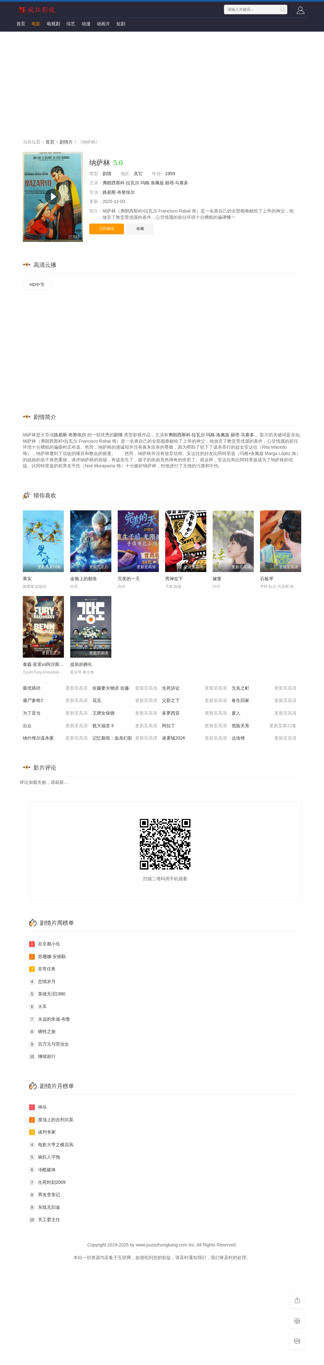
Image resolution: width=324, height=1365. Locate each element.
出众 (55, 726)
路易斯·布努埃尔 (119, 192)
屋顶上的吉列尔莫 (51, 1120)
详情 (229, 217)
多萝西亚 (194, 713)
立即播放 (106, 228)
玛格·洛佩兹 (152, 182)
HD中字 (37, 284)
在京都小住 (44, 944)
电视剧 (53, 23)
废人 (264, 713)
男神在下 (174, 578)
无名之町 (264, 688)
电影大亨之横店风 (51, 1145)
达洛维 (264, 738)
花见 (124, 701)
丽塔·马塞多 (177, 182)
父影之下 (194, 701)
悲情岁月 (42, 982)
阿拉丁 (194, 726)
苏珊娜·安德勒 (47, 957)
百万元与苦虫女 (49, 1044)
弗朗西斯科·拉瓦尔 (121, 182)
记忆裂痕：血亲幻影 (124, 738)
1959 (170, 173)
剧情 (107, 173)
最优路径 (55, 688)
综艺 (70, 23)
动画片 (103, 23)
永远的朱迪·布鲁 (49, 1019)
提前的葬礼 (81, 664)
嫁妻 (217, 578)
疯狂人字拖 (44, 1157)
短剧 (120, 23)
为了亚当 (55, 713)
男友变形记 (44, 1195)
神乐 (38, 1107)
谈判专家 (42, 1132)
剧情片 (66, 141)
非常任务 (42, 969)
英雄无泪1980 (47, 994)
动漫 (86, 23)
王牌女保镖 (124, 713)
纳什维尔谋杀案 (55, 738)
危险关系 (264, 726)
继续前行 (42, 1057)
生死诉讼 (194, 688)
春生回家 (264, 701)
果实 (27, 578)
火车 (38, 1007)
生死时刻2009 (47, 1182)
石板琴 (266, 578)
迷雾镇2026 (194, 738)
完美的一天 (129, 578)
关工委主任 (44, 1220)
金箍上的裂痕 (83, 578)
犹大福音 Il (124, 726)
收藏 (140, 228)
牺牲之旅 (42, 1032)
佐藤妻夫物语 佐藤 (124, 688)
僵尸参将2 (55, 701)
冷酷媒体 (42, 1170)
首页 (20, 23)
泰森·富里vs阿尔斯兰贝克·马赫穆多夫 (59, 664)
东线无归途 (44, 1207)
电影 (36, 23)
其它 (138, 173)
